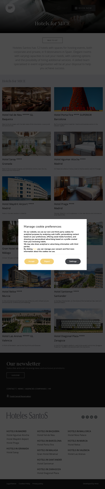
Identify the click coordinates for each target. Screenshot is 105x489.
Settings (73, 261)
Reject (47, 261)
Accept (31, 261)
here (35, 249)
